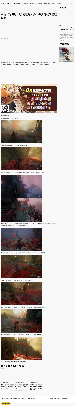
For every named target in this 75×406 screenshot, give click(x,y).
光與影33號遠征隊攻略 (8, 10)
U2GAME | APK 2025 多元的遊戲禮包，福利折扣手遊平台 (66, 29)
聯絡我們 (53, 3)
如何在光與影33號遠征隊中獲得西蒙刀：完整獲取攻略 (21, 386)
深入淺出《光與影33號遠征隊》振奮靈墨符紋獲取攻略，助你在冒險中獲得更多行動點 (36, 387)
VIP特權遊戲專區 (17, 3)
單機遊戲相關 (47, 3)
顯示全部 (3, 368)
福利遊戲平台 (34, 398)
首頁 (11, 3)
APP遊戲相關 (25, 3)
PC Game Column (66, 398)
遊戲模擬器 (40, 3)
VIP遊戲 (60, 25)
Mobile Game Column (55, 398)
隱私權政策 (59, 3)
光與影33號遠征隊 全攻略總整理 (18, 361)
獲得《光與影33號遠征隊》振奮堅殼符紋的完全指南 (7, 385)
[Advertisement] (29, 30)
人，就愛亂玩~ (5, 3)
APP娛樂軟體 (33, 3)
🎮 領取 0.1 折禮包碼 (6, 403)
